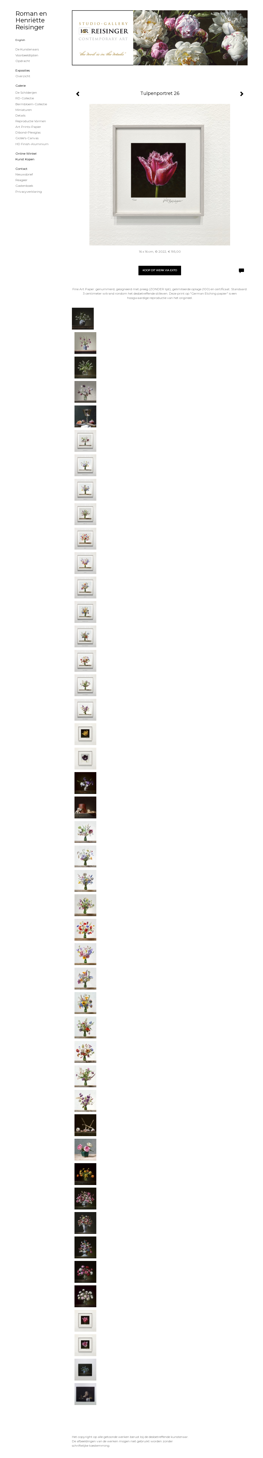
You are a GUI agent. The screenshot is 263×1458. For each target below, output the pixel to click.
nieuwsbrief (24, 174)
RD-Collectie (24, 98)
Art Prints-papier (28, 127)
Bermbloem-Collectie (31, 104)
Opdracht (22, 61)
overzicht (22, 76)
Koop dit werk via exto (160, 270)
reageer (21, 180)
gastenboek (24, 186)
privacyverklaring (28, 191)
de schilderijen (26, 92)
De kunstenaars (27, 49)
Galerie (20, 85)
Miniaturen (23, 110)
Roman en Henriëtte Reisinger (31, 20)
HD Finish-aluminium (32, 144)
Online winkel (25, 153)
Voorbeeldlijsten (26, 55)
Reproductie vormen (30, 121)
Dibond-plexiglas (28, 132)
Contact (21, 169)
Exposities (22, 70)
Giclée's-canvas (27, 138)
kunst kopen (24, 159)
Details (20, 115)
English (20, 40)
